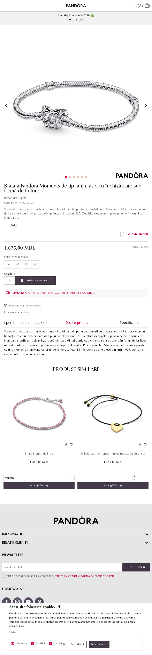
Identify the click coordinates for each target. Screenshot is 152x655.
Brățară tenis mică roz (39, 453)
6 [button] (87, 177)
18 (17, 264)
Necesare (21, 643)
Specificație (129, 323)
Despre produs (76, 323)
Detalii (14, 225)
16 (8, 264)
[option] (76, 17)
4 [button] (78, 177)
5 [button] (83, 177)
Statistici (40, 643)
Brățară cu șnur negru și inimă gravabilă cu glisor (113, 453)
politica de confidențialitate (97, 576)
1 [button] (66, 177)
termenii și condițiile (67, 576)
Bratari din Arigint (15, 198)
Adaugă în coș (37, 280)
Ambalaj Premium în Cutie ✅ (76, 15)
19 (26, 264)
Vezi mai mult (76, 19)
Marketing (59, 643)
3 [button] (74, 177)
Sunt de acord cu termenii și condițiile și (60, 576)
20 (35, 264)
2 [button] (70, 177)
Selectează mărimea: (16, 257)
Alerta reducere (140, 247)
